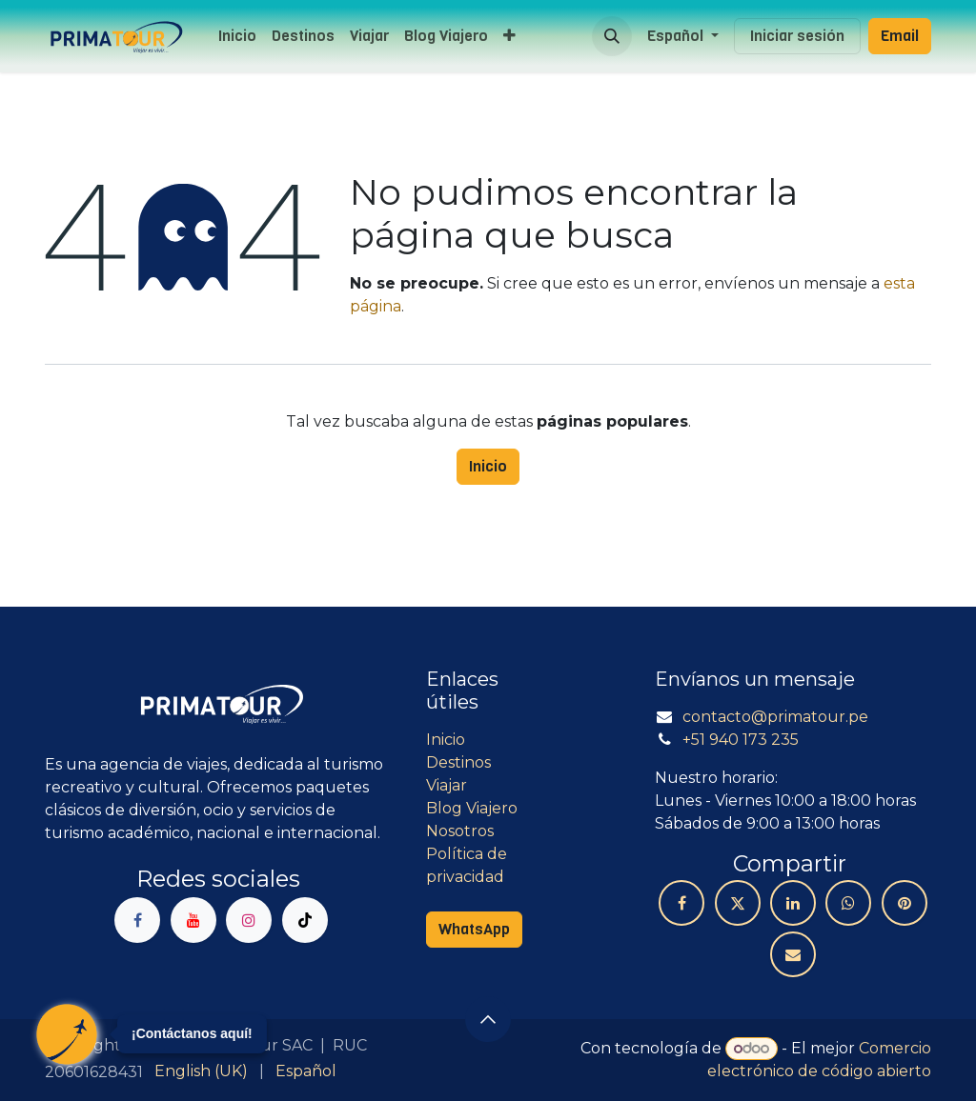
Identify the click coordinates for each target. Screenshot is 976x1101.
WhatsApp (474, 929)
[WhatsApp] (848, 903)
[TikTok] (305, 920)
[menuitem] (237, 36)
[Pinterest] (904, 903)
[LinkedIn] (793, 903)
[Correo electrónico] (793, 954)
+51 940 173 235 (740, 740)
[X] (738, 903)
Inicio (488, 466)
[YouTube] (193, 920)
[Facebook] (137, 920)
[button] (612, 36)
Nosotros (460, 831)
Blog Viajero (472, 808)
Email (900, 36)
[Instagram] (249, 920)
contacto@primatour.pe (775, 717)
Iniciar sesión (797, 36)
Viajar (446, 785)
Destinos (458, 762)
